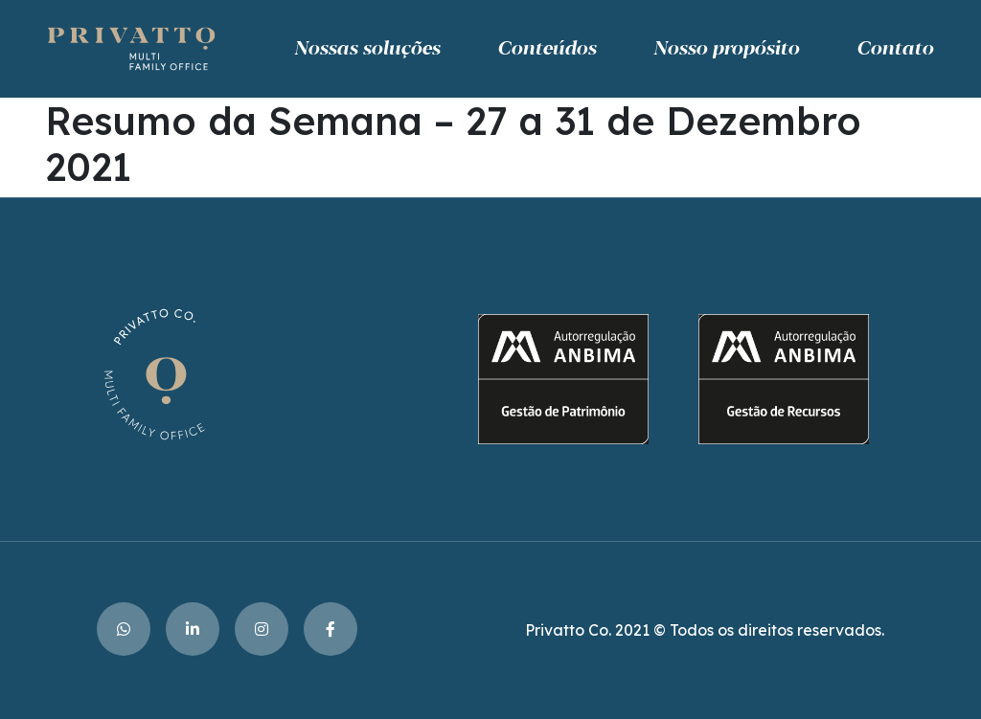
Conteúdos (546, 49)
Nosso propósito (726, 49)
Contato (894, 49)
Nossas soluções (367, 49)
